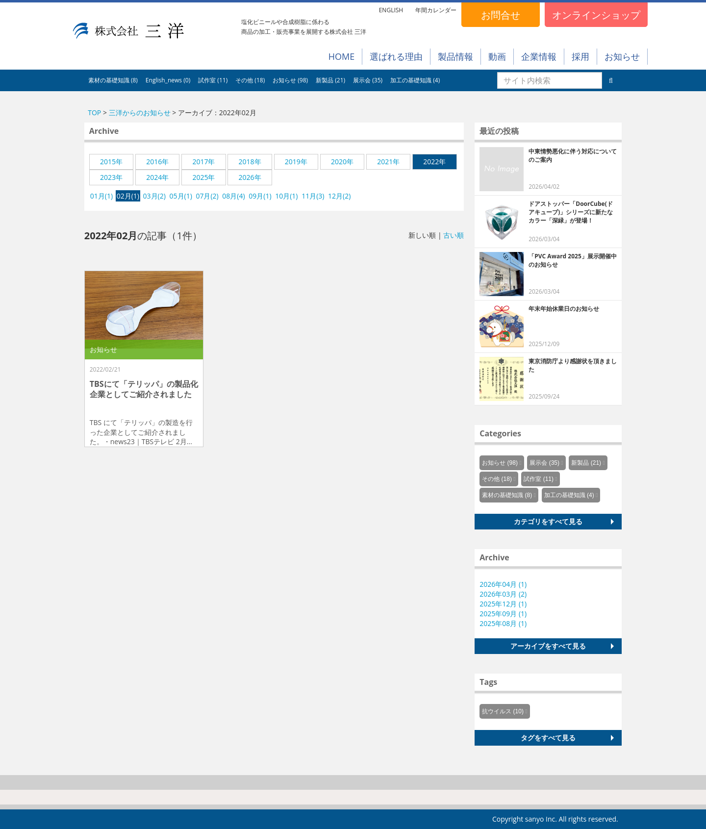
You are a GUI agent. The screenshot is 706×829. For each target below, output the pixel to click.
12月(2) (339, 196)
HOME (341, 56)
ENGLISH (391, 10)
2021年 (388, 161)
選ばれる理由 (396, 56)
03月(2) (154, 196)
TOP (94, 112)
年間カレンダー (435, 10)
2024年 (157, 177)
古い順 (453, 235)
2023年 (111, 177)
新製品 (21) (330, 80)
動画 (497, 56)
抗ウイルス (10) (503, 711)
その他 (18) (250, 80)
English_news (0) (168, 80)
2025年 (203, 177)
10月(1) (286, 196)
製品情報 (455, 56)
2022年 (434, 161)
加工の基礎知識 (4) (415, 80)
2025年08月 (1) (503, 623)
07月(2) (207, 196)
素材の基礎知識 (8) (113, 80)
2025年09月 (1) (503, 613)
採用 (580, 56)
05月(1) (181, 196)
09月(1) (260, 196)
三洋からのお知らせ (140, 112)
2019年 (296, 161)
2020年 (342, 161)
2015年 (111, 161)
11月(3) (313, 196)
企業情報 (538, 56)
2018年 (250, 161)
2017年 (203, 161)
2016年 (157, 161)
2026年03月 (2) (503, 594)
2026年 (250, 177)
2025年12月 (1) (503, 603)
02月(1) (128, 196)
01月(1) (101, 196)
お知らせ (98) (290, 80)
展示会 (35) (367, 80)
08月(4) (233, 196)
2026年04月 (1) (503, 584)
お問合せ (500, 15)
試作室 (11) (212, 80)
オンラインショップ (596, 15)
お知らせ (622, 56)
